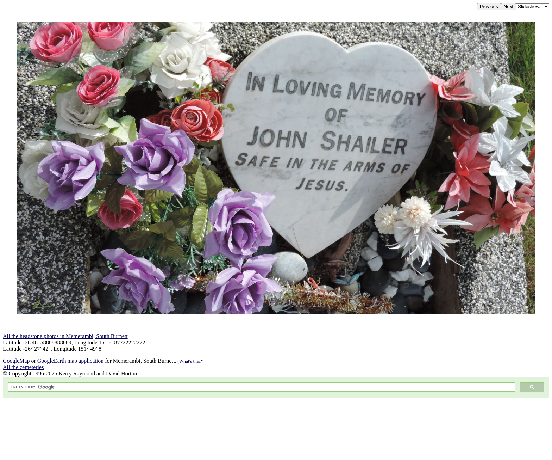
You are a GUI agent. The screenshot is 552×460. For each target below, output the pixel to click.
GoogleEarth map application (71, 361)
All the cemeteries (23, 367)
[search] (260, 387)
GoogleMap (16, 361)
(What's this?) (190, 361)
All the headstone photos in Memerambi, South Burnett (65, 336)
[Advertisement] (214, 423)
